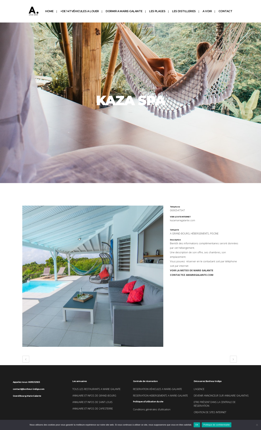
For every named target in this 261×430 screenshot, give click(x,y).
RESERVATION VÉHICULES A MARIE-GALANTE (157, 389)
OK (196, 424)
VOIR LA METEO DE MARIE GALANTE (191, 270)
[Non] (257, 424)
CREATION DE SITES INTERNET (210, 412)
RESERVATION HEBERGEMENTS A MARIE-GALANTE (160, 395)
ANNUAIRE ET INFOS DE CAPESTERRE (92, 408)
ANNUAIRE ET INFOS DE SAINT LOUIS (92, 402)
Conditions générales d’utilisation (151, 409)
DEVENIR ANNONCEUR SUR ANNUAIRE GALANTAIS (221, 395)
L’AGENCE (199, 389)
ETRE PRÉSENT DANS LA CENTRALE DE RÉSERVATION (215, 403)
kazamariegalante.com (182, 220)
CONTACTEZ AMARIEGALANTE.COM (191, 274)
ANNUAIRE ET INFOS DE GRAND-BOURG (94, 395)
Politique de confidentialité (216, 424)
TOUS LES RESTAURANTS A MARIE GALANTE (96, 389)
